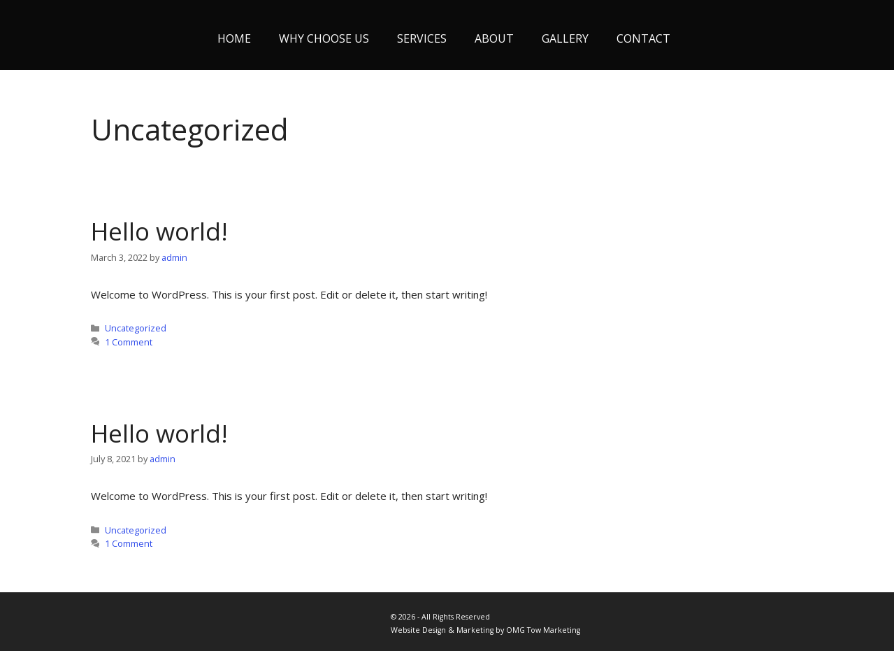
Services (422, 38)
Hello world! (159, 231)
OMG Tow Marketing (543, 630)
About (494, 38)
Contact (643, 38)
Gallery (565, 38)
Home (234, 38)
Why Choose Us (324, 38)
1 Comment (128, 342)
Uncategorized (135, 328)
